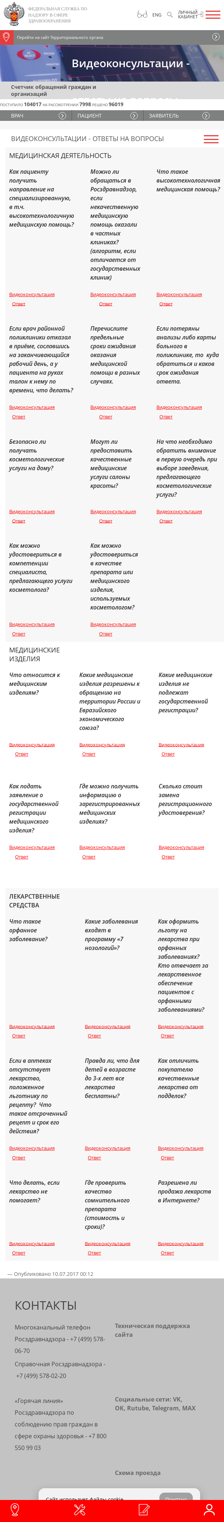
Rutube (138, 1408)
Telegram (165, 1408)
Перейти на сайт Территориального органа (51, 37)
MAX (189, 1408)
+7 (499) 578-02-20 (41, 1376)
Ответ (18, 303)
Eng (157, 15)
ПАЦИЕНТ (89, 115)
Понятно (176, 1499)
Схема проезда (138, 1473)
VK (177, 1399)
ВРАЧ (17, 115)
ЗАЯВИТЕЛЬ (164, 115)
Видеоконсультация (32, 294)
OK (119, 1408)
